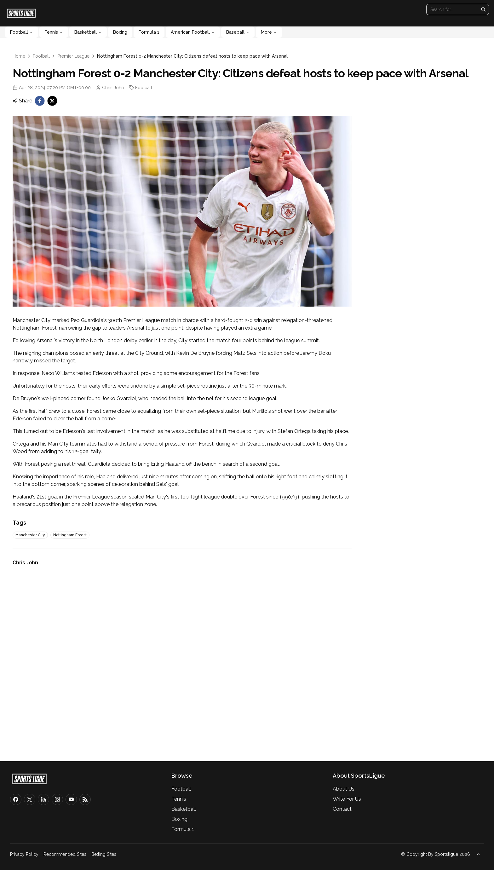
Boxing (120, 32)
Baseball (238, 32)
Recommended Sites (64, 854)
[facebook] (40, 101)
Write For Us (347, 799)
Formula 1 (149, 32)
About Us (343, 789)
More (269, 32)
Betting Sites (103, 854)
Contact (342, 809)
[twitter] (52, 101)
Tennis (53, 32)
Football (21, 32)
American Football (193, 32)
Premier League (73, 56)
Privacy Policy (24, 854)
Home (19, 56)
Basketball (88, 32)
